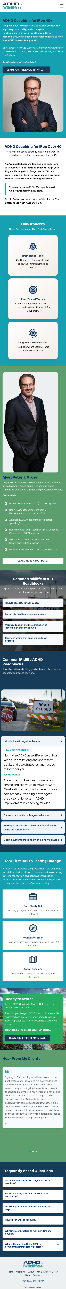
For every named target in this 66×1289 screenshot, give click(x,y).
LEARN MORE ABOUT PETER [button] (33, 555)
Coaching (20, 1266)
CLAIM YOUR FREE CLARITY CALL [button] (27, 1032)
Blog (27, 1269)
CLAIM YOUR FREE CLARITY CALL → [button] (26, 69)
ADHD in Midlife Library (47, 1266)
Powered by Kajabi (33, 1282)
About (31, 1266)
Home (10, 1266)
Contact (37, 1269)
